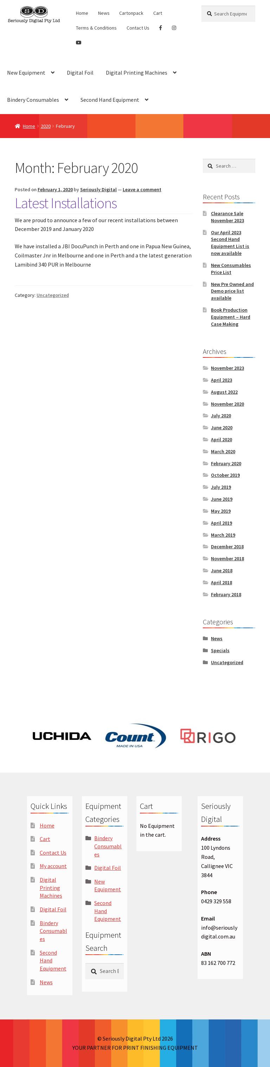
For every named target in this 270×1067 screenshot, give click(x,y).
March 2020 (223, 451)
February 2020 (226, 463)
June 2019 (221, 499)
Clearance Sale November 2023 (227, 217)
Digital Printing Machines (136, 72)
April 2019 (221, 523)
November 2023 (227, 368)
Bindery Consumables (33, 99)
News (104, 13)
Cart (157, 13)
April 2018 (221, 582)
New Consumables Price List (231, 268)
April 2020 (221, 439)
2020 (46, 126)
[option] (62, 735)
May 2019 (221, 511)
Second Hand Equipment (110, 99)
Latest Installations (66, 203)
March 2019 (223, 535)
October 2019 (225, 475)
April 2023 (221, 380)
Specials (220, 650)
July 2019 (221, 487)
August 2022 (224, 392)
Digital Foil (80, 72)
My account (53, 865)
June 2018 (221, 570)
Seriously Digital (98, 189)
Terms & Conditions (96, 28)
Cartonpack (131, 13)
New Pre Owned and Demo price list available (232, 291)
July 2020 (221, 415)
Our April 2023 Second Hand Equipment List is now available (230, 242)
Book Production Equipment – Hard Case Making (230, 317)
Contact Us (138, 28)
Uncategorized (53, 295)
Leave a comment (142, 189)
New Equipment (26, 72)
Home (82, 13)
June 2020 (221, 427)
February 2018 (226, 594)
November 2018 (227, 558)
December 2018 (227, 546)
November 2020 (227, 404)
